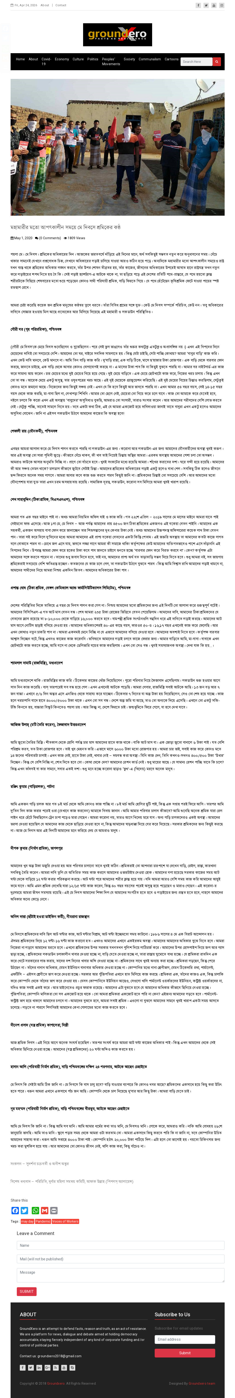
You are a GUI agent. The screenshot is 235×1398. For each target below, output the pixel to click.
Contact (60, 5)
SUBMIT (27, 1291)
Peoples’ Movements (111, 61)
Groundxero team (202, 1383)
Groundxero (56, 1383)
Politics (92, 59)
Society (129, 59)
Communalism (150, 59)
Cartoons (172, 59)
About (45, 5)
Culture (78, 59)
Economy (62, 59)
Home (20, 59)
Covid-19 (46, 61)
